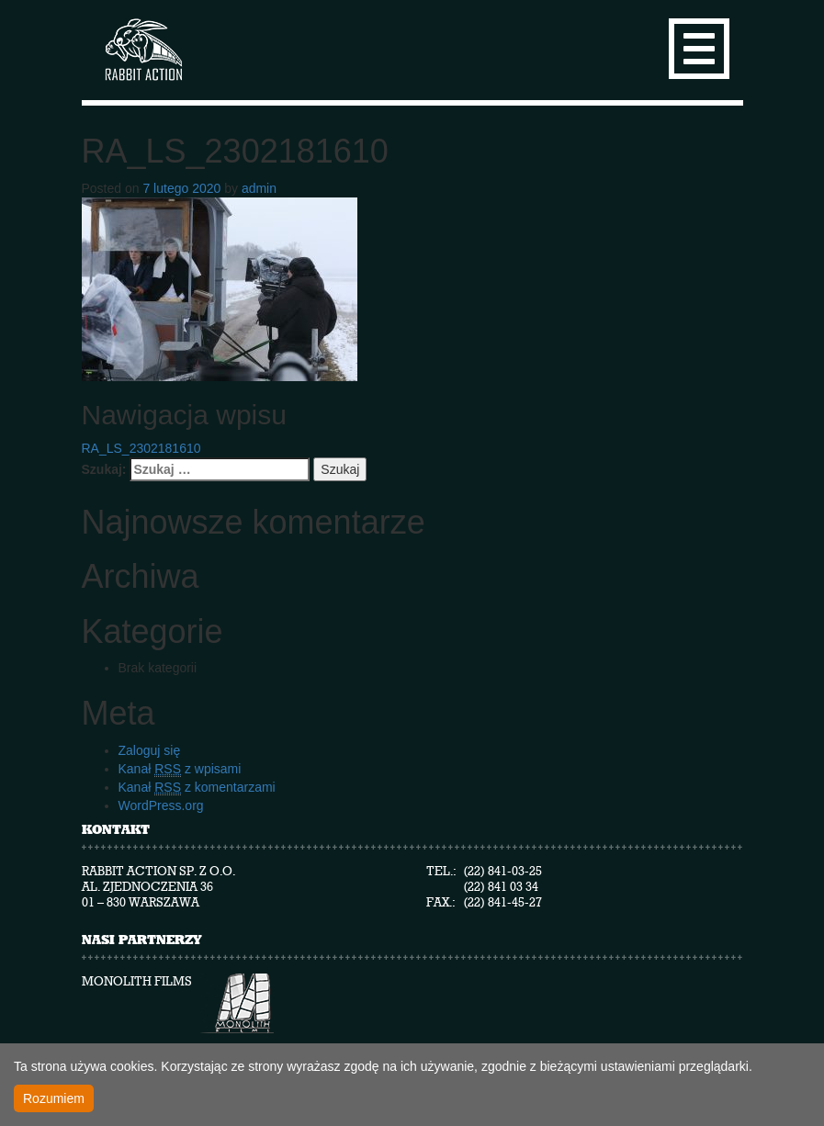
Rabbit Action (142, 50)
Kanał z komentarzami (197, 787)
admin (259, 188)
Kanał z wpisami (180, 769)
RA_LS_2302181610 (141, 448)
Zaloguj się (150, 750)
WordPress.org (161, 805)
